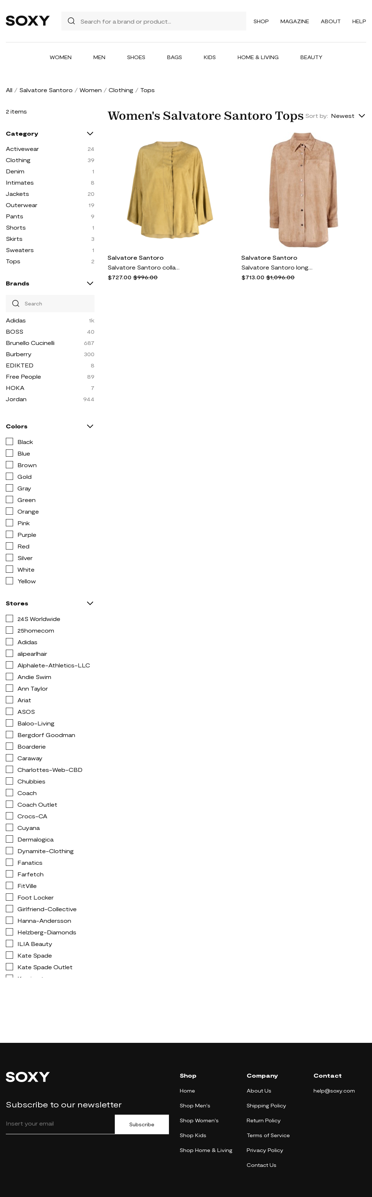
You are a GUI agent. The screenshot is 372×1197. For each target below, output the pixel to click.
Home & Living (258, 57)
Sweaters (20, 249)
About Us (259, 1090)
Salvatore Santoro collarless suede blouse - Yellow (144, 267)
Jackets (17, 193)
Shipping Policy (266, 1105)
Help (359, 21)
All (9, 89)
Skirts (14, 238)
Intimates (20, 182)
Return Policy (264, 1120)
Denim (15, 171)
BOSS (14, 331)
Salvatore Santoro (46, 89)
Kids (210, 57)
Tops (13, 261)
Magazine (294, 21)
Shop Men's (195, 1105)
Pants (14, 216)
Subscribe (141, 1124)
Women (61, 57)
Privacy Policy (265, 1150)
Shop (261, 21)
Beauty (311, 57)
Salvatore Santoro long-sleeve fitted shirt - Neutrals (277, 267)
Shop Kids (193, 1135)
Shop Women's (199, 1120)
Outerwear (21, 204)
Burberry (19, 353)
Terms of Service (268, 1135)
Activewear (22, 148)
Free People (23, 376)
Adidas (16, 320)
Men (99, 57)
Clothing (121, 89)
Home (187, 1090)
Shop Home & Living (206, 1150)
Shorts (16, 227)
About (331, 21)
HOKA (15, 387)
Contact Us (261, 1165)
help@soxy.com (334, 1090)
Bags (174, 57)
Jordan (16, 398)
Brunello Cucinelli (30, 342)
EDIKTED (19, 365)
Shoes (136, 57)
